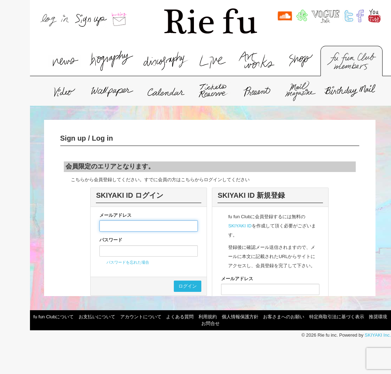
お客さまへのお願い (283, 316)
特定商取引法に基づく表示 (336, 316)
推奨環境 (378, 316)
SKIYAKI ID (239, 225)
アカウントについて (140, 316)
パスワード (110, 240)
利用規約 (207, 316)
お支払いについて (97, 316)
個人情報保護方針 (240, 316)
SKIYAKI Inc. (378, 335)
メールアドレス (115, 215)
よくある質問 (180, 316)
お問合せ (210, 323)
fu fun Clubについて (53, 316)
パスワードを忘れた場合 (127, 262)
